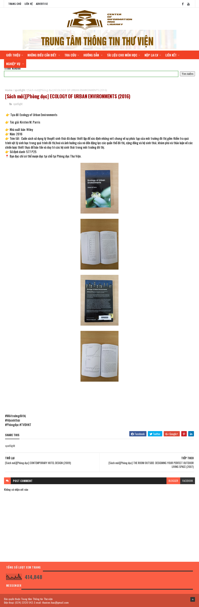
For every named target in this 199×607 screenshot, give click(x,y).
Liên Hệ (29, 3)
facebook (187, 480)
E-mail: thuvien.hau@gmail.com (51, 602)
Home (8, 89)
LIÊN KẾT (172, 54)
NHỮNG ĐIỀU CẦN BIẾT (43, 54)
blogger (173, 480)
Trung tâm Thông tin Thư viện (37, 598)
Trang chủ (14, 3)
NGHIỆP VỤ (15, 63)
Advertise (42, 3)
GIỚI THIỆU (14, 54)
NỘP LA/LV (152, 54)
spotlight (20, 89)
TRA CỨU (71, 54)
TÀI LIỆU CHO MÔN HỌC (123, 54)
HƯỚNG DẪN (93, 54)
